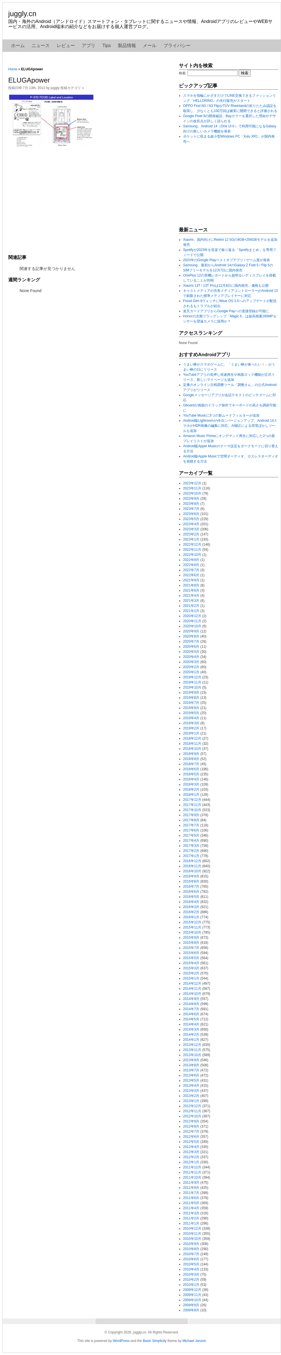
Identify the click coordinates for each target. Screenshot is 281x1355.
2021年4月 (191, 596)
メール (149, 45)
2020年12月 (192, 616)
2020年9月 (191, 631)
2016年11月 (192, 866)
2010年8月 (191, 1249)
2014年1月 (191, 1040)
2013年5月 (191, 1080)
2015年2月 (191, 973)
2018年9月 (191, 754)
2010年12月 (192, 1229)
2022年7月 (191, 570)
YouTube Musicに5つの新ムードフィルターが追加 (221, 415)
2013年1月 (191, 1101)
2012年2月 (191, 1157)
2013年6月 (191, 1075)
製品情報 (127, 45)
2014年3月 (191, 1029)
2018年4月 (191, 779)
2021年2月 (191, 606)
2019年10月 (192, 687)
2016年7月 (191, 886)
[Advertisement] (90, 200)
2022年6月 (191, 575)
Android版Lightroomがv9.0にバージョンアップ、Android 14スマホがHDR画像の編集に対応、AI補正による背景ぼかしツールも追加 (230, 426)
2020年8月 (191, 636)
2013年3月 (191, 1091)
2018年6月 (191, 769)
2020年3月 (191, 662)
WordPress (121, 1341)
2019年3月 (191, 723)
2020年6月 (191, 647)
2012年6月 (191, 1137)
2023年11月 (192, 488)
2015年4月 (191, 963)
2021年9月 (191, 580)
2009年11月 (192, 1295)
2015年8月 (191, 943)
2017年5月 (191, 835)
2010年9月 (191, 1244)
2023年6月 (191, 514)
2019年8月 (191, 698)
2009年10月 (192, 1300)
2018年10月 (192, 749)
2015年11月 (192, 927)
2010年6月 (191, 1259)
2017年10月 (192, 810)
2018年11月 (192, 744)
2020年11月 (192, 621)
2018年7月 (191, 764)
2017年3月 (191, 846)
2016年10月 (192, 871)
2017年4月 (191, 841)
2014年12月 (192, 983)
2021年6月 (191, 590)
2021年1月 (191, 611)
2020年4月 (191, 657)
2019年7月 (191, 703)
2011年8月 (191, 1188)
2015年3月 (191, 968)
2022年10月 (192, 555)
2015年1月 (191, 978)
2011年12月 (192, 1167)
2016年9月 (191, 876)
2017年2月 (191, 851)
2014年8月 (191, 1004)
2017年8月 (191, 820)
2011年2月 (191, 1218)
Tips (106, 45)
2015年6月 (191, 953)
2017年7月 (191, 825)
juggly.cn (22, 14)
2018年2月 (191, 790)
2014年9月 (191, 999)
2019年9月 (191, 693)
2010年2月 (191, 1280)
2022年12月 (192, 544)
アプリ (88, 45)
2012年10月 (192, 1116)
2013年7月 (191, 1070)
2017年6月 (191, 830)
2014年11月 (192, 989)
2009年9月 (191, 1305)
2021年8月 (191, 585)
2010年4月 (191, 1269)
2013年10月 (192, 1055)
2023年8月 (191, 504)
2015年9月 (191, 938)
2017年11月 (192, 805)
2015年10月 (192, 932)
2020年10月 (192, 626)
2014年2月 (191, 1035)
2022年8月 (191, 565)
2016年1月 (191, 917)
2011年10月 (192, 1177)
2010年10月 (192, 1239)
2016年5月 (191, 897)
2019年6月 (191, 708)
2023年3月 (191, 529)
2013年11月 (192, 1050)
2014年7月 (191, 1009)
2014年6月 (191, 1014)
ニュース (41, 45)
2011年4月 (191, 1208)
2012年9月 (191, 1121)
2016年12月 (192, 861)
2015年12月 (192, 922)
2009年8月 (191, 1310)
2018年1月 (191, 795)
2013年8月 (191, 1065)
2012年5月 (191, 1142)
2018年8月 (191, 759)
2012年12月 (192, 1106)
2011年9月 (191, 1183)
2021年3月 (191, 601)
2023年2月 (191, 534)
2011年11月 (192, 1172)
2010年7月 (191, 1254)
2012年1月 (191, 1162)
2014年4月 (191, 1024)
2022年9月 (191, 560)
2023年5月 (191, 519)
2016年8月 (191, 881)
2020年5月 (191, 652)
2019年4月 (191, 718)
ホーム (18, 45)
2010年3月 (191, 1274)
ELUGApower (29, 80)
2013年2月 (191, 1096)
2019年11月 (192, 682)
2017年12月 (192, 800)
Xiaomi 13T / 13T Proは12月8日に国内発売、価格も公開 (226, 286)
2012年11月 (192, 1111)
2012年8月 (191, 1126)
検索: (182, 73)
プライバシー (177, 45)
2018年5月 (191, 774)
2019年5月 (191, 713)
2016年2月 (191, 912)
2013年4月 (191, 1086)
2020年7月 (191, 641)
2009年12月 (192, 1290)
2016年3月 (191, 907)
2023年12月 (192, 483)
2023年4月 (191, 524)
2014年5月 (191, 1019)
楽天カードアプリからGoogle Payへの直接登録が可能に (226, 311)
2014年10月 (192, 994)
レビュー (66, 45)
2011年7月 (191, 1193)
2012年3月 (191, 1152)
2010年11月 (192, 1234)
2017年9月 (191, 815)
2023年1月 (191, 539)
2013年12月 (192, 1045)
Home (12, 69)
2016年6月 (191, 892)
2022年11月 (192, 550)
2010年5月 (191, 1264)
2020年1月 (191, 672)
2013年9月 (191, 1060)
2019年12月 (192, 677)
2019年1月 (191, 733)
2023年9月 (191, 499)
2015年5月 (191, 958)
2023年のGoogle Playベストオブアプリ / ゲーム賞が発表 (226, 260)
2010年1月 (191, 1285)
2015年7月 (191, 948)
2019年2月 (191, 728)
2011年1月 (191, 1223)
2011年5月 (191, 1203)
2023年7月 (191, 509)
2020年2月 (191, 667)
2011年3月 (191, 1213)
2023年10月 (192, 493)
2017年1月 (191, 856)
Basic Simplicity (154, 1341)
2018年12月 (192, 738)
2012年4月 (191, 1147)
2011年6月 (191, 1198)
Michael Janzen (194, 1341)
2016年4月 (191, 902)
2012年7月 (191, 1132)
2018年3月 (191, 784)
